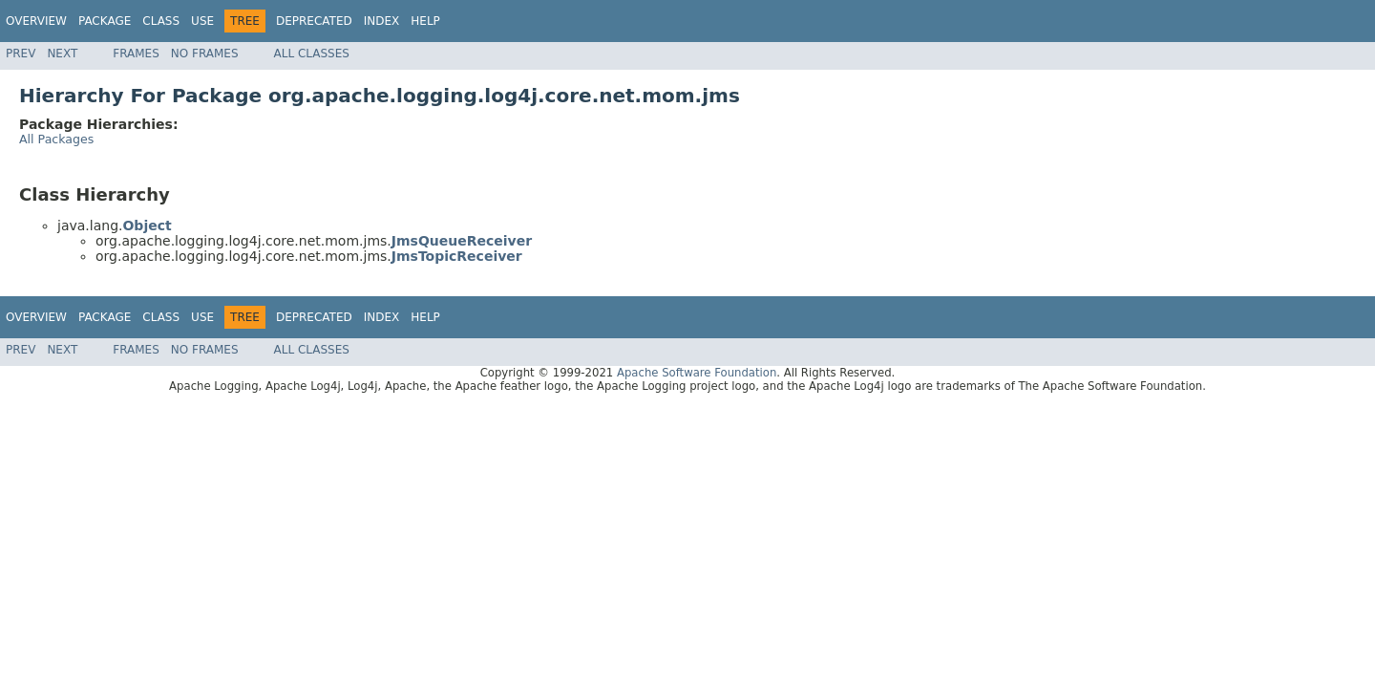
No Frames (205, 53)
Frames (136, 53)
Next (62, 53)
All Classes (311, 53)
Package (104, 21)
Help (425, 21)
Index (382, 21)
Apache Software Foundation (696, 372)
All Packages (56, 139)
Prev (20, 53)
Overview (36, 21)
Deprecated (314, 21)
